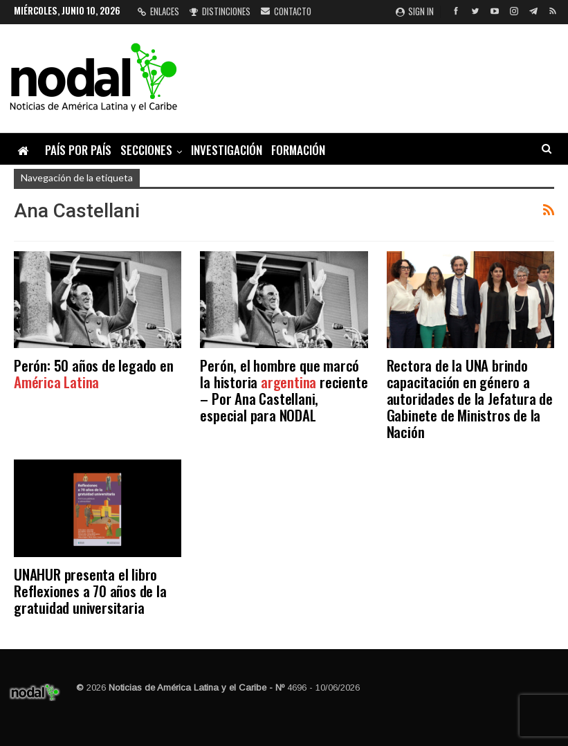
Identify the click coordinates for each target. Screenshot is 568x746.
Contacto (286, 11)
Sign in (415, 11)
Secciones (146, 149)
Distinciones (220, 11)
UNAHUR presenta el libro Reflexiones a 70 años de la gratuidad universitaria (90, 590)
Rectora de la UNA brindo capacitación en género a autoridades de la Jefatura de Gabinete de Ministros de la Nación (470, 398)
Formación (298, 149)
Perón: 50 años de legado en (94, 373)
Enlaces (158, 11)
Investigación (226, 149)
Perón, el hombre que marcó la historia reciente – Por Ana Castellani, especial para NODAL (283, 390)
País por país (78, 149)
